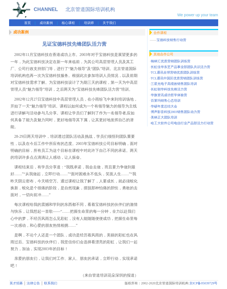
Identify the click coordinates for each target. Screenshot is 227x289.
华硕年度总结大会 (164, 106)
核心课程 (68, 23)
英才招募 (16, 283)
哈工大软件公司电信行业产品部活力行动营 (182, 123)
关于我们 (109, 23)
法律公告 (33, 283)
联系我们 (50, 283)
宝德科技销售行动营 (171, 40)
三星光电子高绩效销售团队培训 (174, 84)
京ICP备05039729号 (203, 283)
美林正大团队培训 (164, 117)
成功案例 (46, 23)
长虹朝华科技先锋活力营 (169, 89)
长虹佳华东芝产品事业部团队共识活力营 (180, 67)
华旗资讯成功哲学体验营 (169, 95)
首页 (27, 23)
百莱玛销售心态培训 (165, 100)
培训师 (89, 23)
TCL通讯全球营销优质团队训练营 (175, 72)
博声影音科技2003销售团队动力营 (175, 112)
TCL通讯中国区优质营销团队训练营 (177, 78)
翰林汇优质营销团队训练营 (170, 61)
